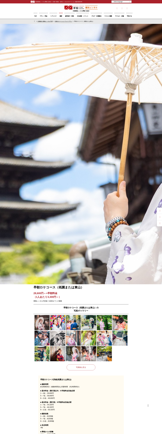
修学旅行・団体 (69, 16)
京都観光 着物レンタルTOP (45, 21)
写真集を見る (81, 367)
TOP (35, 16)
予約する (129, 16)
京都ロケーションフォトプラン (63, 21)
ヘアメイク (53, 16)
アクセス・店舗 (119, 16)
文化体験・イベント (82, 16)
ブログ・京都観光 (96, 16)
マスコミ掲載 (108, 16)
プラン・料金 (43, 16)
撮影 (61, 16)
